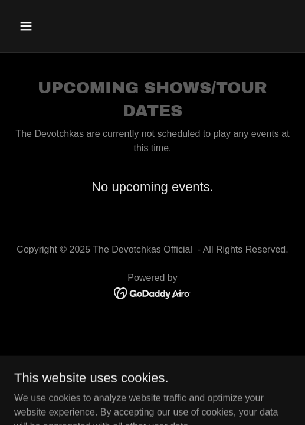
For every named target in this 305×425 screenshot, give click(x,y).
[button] (45, 26)
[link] (152, 292)
